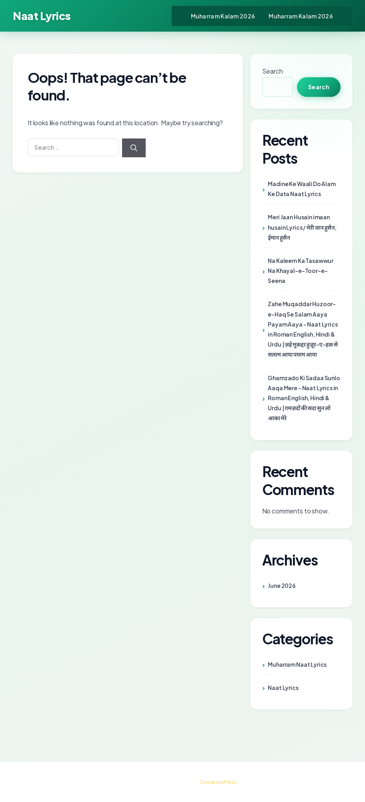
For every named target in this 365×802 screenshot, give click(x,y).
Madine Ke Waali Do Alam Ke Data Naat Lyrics (301, 188)
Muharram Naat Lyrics (297, 664)
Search (272, 71)
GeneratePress (218, 782)
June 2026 (282, 585)
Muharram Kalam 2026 (223, 16)
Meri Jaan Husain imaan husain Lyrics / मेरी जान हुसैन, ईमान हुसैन (302, 227)
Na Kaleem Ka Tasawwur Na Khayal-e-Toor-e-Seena (300, 270)
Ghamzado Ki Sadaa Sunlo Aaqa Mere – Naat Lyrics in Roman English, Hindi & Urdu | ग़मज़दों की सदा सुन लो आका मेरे (304, 398)
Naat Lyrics (42, 15)
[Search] (134, 148)
